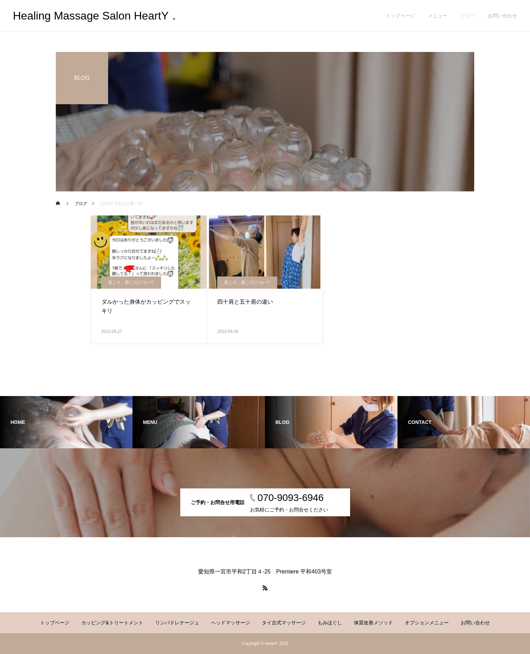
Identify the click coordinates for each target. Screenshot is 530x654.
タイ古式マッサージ (284, 622)
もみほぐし (330, 622)
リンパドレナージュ (177, 622)
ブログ (467, 15)
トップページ (400, 15)
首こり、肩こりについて (131, 282)
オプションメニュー (427, 622)
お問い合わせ (502, 15)
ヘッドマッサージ (230, 622)
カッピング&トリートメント (112, 622)
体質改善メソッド (373, 622)
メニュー (437, 15)
